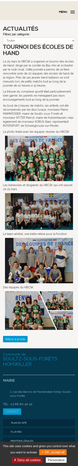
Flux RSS (13, 431)
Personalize (56, 460)
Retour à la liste (15, 339)
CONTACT (12, 411)
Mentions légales (19, 440)
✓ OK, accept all (53, 452)
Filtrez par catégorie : (16, 34)
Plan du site (16, 422)
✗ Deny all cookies (27, 460)
